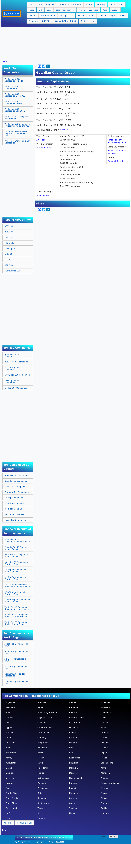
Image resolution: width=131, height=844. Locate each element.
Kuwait (104, 758)
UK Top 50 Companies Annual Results (15, 571)
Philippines (43, 788)
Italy (121, 4)
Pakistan (42, 783)
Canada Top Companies (16, 481)
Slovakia (73, 798)
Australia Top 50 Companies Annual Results (17, 541)
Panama (73, 783)
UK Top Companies (14, 498)
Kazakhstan (74, 758)
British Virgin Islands (47, 712)
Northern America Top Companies (15, 675)
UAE (8, 813)
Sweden (105, 803)
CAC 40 (8, 237)
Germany (101, 4)
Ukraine (73, 813)
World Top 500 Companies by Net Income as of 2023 (17, 125)
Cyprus (9, 728)
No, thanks (113, 836)
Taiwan (41, 808)
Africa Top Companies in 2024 (16, 645)
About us (8, 823)
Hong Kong (43, 743)
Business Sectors (86, 15)
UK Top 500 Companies (16, 388)
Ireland (104, 748)
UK (40, 10)
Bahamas (105, 702)
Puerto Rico (11, 793)
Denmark (73, 728)
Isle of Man (11, 753)
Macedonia (43, 768)
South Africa (11, 803)
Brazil (8, 712)
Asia (105, 10)
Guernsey (10, 743)
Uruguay (105, 813)
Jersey (9, 758)
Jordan (41, 758)
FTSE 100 (9, 243)
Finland (72, 733)
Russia (104, 793)
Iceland (104, 743)
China (8, 722)
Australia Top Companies (16, 475)
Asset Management (117, 143)
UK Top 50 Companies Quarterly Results (15, 578)
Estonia (9, 733)
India (112, 4)
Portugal (105, 788)
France (88, 4)
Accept (103, 836)
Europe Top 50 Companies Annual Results (17, 601)
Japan (31, 10)
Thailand (73, 808)
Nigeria (104, 778)
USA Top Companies (14, 503)
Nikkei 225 (10, 260)
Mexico (41, 773)
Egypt (103, 728)
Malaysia (73, 768)
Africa (82, 10)
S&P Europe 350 (12, 271)
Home (4, 61)
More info (60, 842)
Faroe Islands (44, 733)
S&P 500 (46, 21)
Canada (77, 4)
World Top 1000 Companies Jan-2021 (15, 110)
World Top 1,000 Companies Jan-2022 (15, 102)
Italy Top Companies (14, 514)
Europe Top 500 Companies (12, 368)
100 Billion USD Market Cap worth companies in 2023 (16, 133)
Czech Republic (45, 728)
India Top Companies (15, 509)
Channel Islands (77, 717)
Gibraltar (73, 738)
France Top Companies (16, 487)
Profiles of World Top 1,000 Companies (18, 142)
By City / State (66, 15)
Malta (103, 768)
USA (49, 10)
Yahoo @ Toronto (117, 161)
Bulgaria (73, 712)
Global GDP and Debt (65, 21)
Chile (103, 717)
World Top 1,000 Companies (42, 4)
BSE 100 (9, 232)
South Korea (43, 803)
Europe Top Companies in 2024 (17, 667)
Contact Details (24, 823)
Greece (104, 738)
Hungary (73, 743)
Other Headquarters (64, 10)
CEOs (123, 15)
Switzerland (11, 808)
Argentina (10, 702)
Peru (8, 788)
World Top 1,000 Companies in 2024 (14, 80)
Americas (93, 10)
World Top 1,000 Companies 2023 (13, 87)
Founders (33, 21)
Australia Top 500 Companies (13, 355)
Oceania (33, 15)
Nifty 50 (8, 254)
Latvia (40, 763)
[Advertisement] (66, 44)
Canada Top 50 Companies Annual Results (17, 548)
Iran (71, 748)
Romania (73, 793)
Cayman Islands (45, 717)
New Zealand (75, 778)
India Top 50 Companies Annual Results (16, 556)
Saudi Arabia (12, 798)
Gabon (9, 738)
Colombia (42, 722)
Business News (88, 21)
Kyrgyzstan (11, 763)
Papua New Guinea (110, 783)
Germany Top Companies (17, 492)
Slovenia (105, 798)
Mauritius (10, 773)
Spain (72, 803)
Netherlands (43, 778)
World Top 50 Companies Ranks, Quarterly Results (17, 616)
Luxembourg (107, 763)
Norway (9, 783)
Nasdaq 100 (10, 248)
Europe (115, 10)
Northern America (44, 148)
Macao (9, 768)
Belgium (41, 707)
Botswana (105, 707)
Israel (40, 753)
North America (48, 15)
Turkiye (104, 808)
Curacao (105, 722)
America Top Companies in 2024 (17, 652)
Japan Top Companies (15, 520)
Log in (5, 830)
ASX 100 (9, 226)
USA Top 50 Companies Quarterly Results (16, 593)
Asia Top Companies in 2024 (16, 660)
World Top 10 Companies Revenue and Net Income (17, 608)
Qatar (40, 793)
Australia (64, 4)
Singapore (42, 798)
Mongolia (105, 773)
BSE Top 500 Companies (16, 362)
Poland (72, 788)
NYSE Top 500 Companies (17, 375)
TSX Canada (43, 195)
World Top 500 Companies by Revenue (17, 117)
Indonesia (42, 748)
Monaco (73, 773)
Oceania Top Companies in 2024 (17, 682)
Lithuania (73, 763)
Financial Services (117, 140)
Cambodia (106, 712)
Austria (72, 702)
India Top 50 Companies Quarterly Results (16, 563)
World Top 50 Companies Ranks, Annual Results (16, 623)
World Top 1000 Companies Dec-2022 (15, 95)
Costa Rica (74, 722)
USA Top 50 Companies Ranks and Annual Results (17, 586)
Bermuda (73, 707)
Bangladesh (11, 707)
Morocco (10, 778)
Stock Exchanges (107, 15)
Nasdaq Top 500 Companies (12, 381)
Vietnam (41, 818)
